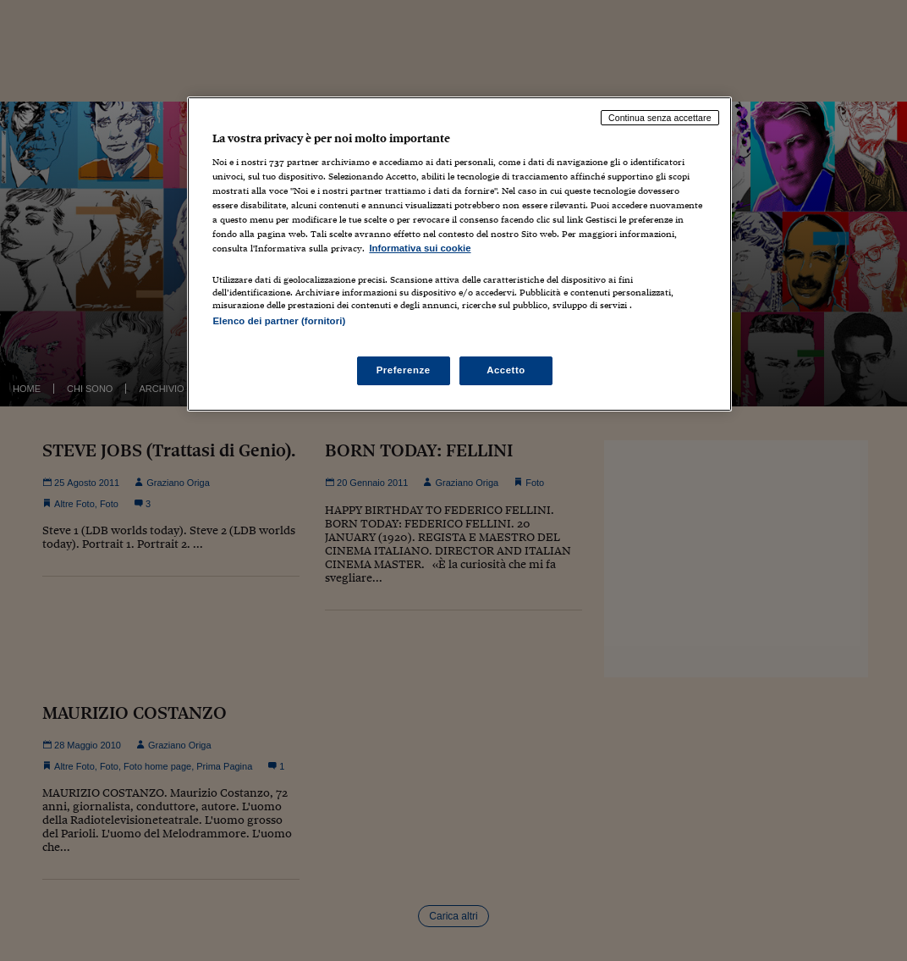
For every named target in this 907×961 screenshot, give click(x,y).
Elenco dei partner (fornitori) (278, 321)
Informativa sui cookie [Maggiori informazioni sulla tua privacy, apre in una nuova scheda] (419, 248)
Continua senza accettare (660, 118)
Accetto (505, 370)
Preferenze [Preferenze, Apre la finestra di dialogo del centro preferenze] (404, 370)
